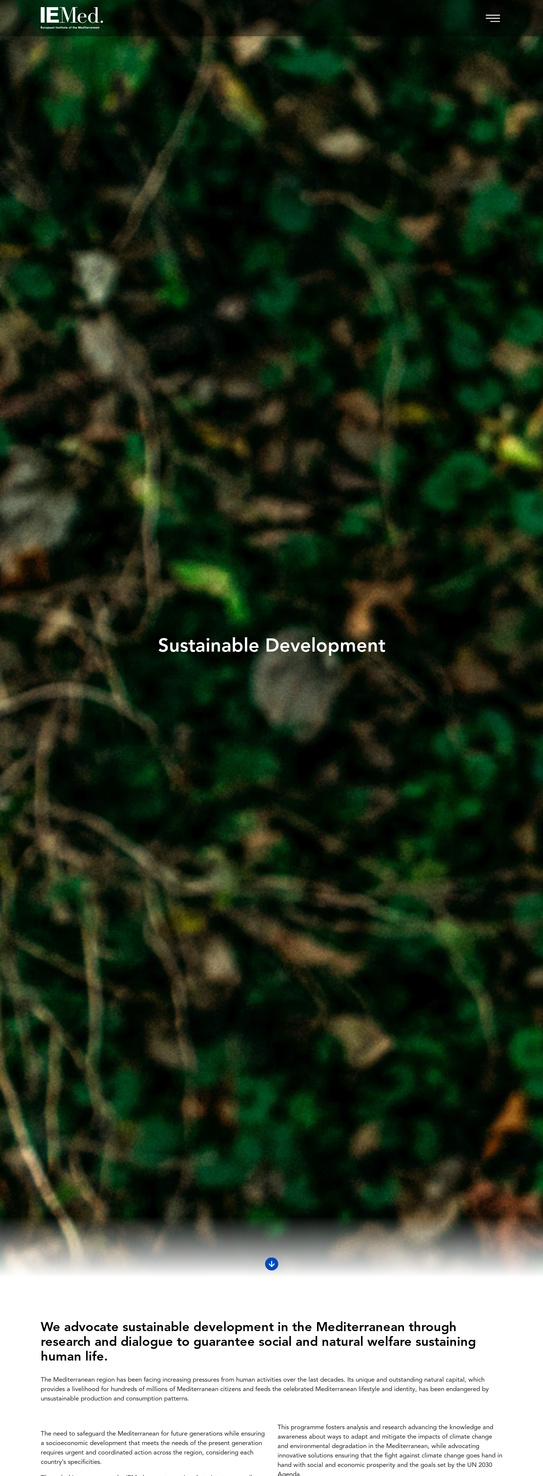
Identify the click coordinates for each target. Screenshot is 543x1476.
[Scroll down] (271, 1263)
